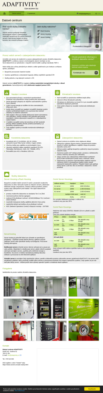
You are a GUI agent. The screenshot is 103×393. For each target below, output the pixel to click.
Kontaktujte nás (79, 73)
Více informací (20, 391)
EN (99, 13)
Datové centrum (16, 13)
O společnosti (31, 13)
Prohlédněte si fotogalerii (82, 46)
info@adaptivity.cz (85, 14)
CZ (96, 13)
